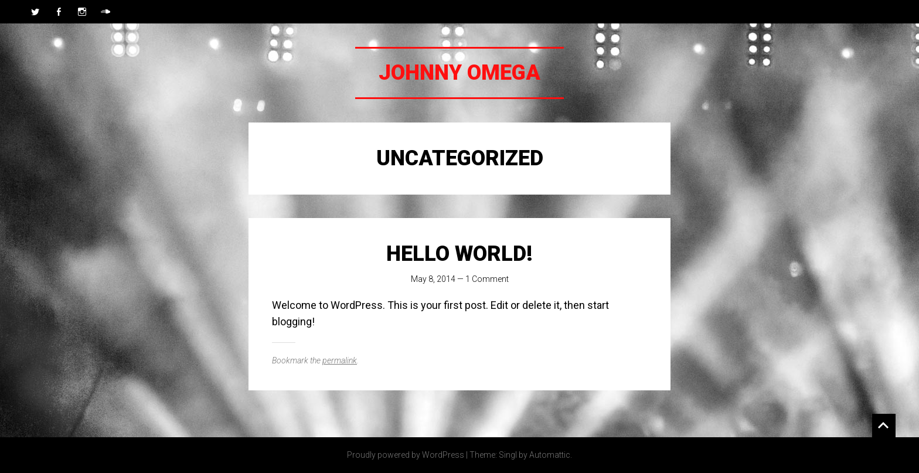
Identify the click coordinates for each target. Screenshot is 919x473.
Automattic (549, 455)
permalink (339, 360)
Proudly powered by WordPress (405, 455)
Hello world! (459, 253)
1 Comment (487, 279)
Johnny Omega (459, 72)
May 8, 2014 (433, 279)
